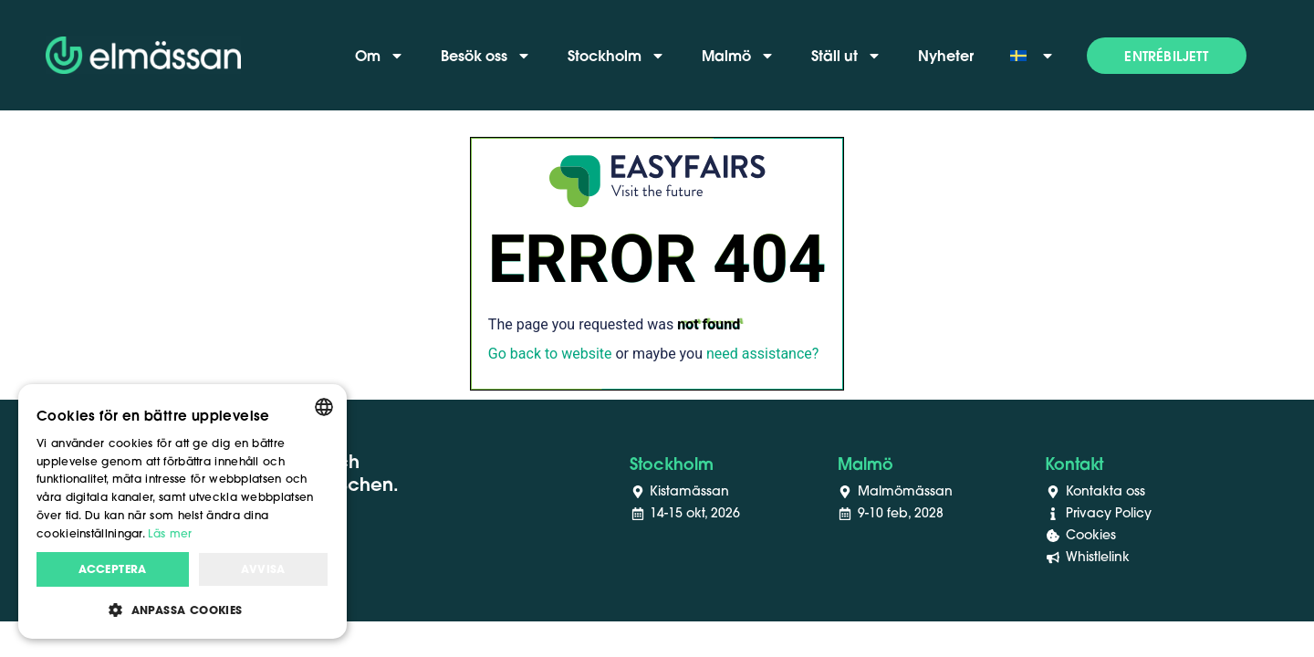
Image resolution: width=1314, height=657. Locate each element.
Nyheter (946, 55)
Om (379, 55)
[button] (1166, 55)
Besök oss (486, 55)
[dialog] (182, 511)
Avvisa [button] (263, 569)
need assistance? (762, 353)
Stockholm (616, 55)
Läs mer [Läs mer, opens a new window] (170, 533)
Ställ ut (846, 55)
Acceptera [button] (112, 569)
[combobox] (324, 407)
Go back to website (550, 353)
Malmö (738, 55)
